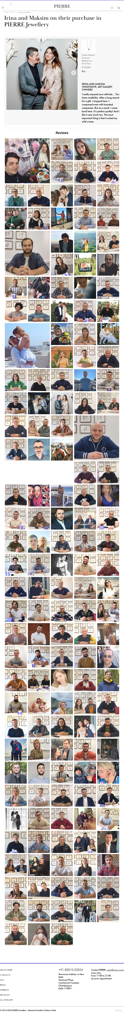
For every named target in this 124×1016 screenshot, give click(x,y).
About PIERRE (6, 970)
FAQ (2, 980)
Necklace (5, 995)
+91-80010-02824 (71, 970)
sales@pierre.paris (115, 970)
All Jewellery (6, 1000)
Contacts (5, 975)
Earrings (4, 990)
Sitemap (118, 1010)
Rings (3, 985)
